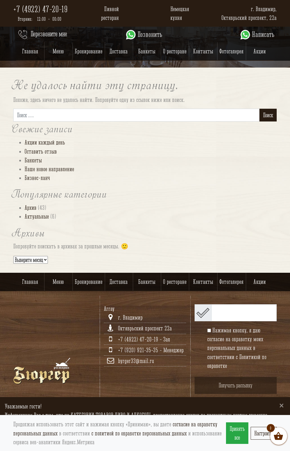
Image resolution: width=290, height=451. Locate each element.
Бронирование (89, 51)
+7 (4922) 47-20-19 (40, 9)
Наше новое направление (49, 169)
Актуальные (37, 216)
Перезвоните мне (42, 34)
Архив (31, 207)
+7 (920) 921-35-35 (139, 350)
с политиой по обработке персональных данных (139, 433)
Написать (257, 34)
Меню (58, 51)
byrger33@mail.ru (136, 361)
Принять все (237, 433)
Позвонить (143, 34)
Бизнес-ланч (37, 178)
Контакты (203, 51)
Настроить (263, 433)
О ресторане (175, 51)
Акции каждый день (45, 142)
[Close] (281, 405)
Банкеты (146, 51)
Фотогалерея (231, 51)
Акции (259, 51)
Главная (30, 51)
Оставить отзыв (41, 151)
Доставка (119, 51)
